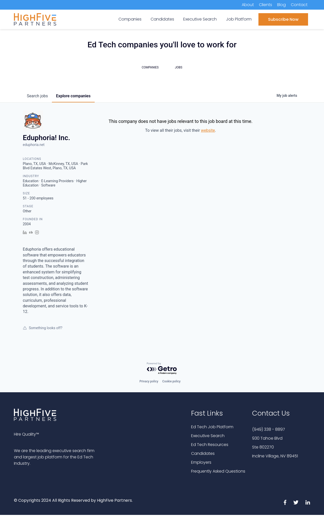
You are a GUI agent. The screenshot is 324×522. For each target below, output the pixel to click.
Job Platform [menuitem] (239, 19)
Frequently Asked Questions (218, 471)
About (248, 5)
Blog (281, 5)
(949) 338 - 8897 (268, 429)
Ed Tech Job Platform (212, 427)
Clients (265, 5)
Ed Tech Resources (209, 445)
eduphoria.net (34, 145)
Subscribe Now (283, 19)
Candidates (203, 453)
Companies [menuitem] (129, 19)
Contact (299, 5)
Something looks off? (42, 328)
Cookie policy (171, 381)
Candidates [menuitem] (162, 19)
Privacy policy (148, 381)
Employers (201, 462)
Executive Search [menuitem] (200, 19)
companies (73, 96)
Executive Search (208, 436)
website (208, 130)
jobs (37, 96)
